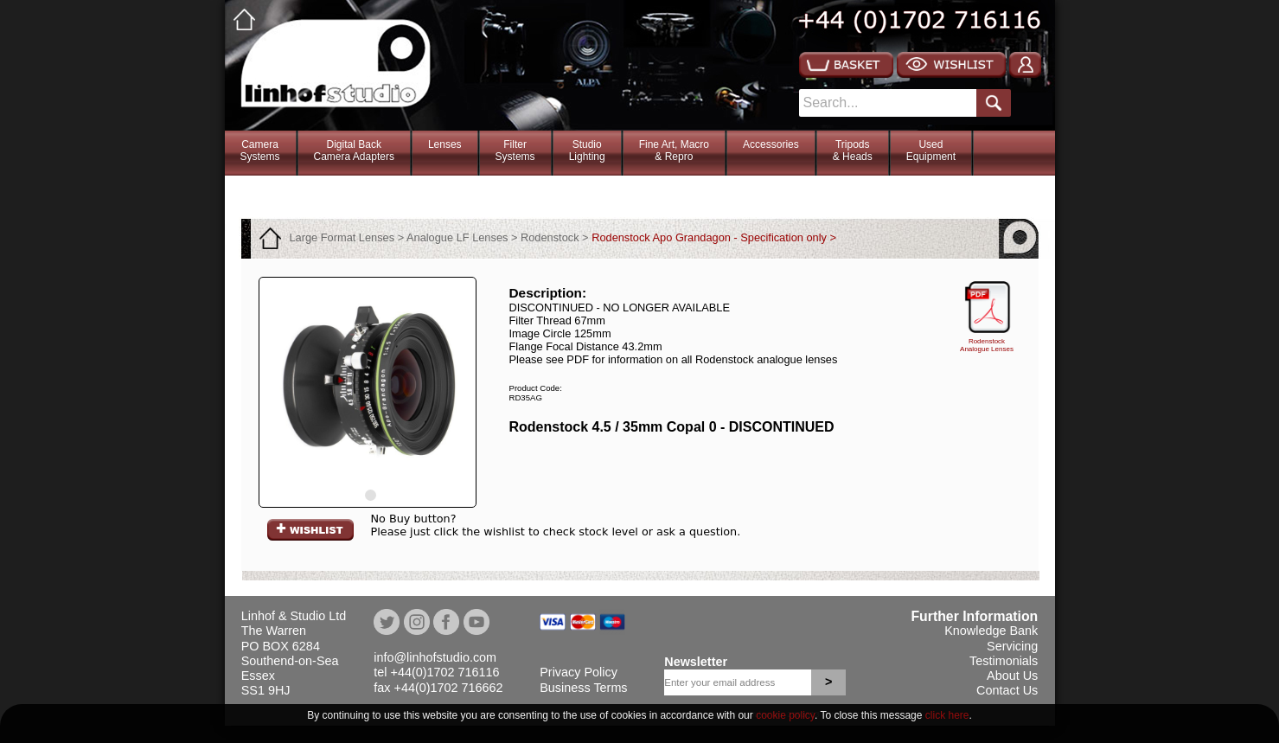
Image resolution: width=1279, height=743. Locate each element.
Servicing (1012, 646)
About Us (1012, 675)
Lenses (445, 144)
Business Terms (583, 688)
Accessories (771, 144)
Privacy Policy (578, 672)
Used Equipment (931, 150)
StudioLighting (587, 150)
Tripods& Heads (853, 150)
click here (947, 715)
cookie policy (785, 715)
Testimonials (1003, 661)
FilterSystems (515, 150)
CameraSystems (260, 150)
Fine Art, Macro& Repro (674, 150)
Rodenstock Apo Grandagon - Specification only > (714, 237)
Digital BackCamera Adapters (354, 150)
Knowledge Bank (991, 630)
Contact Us (1007, 690)
